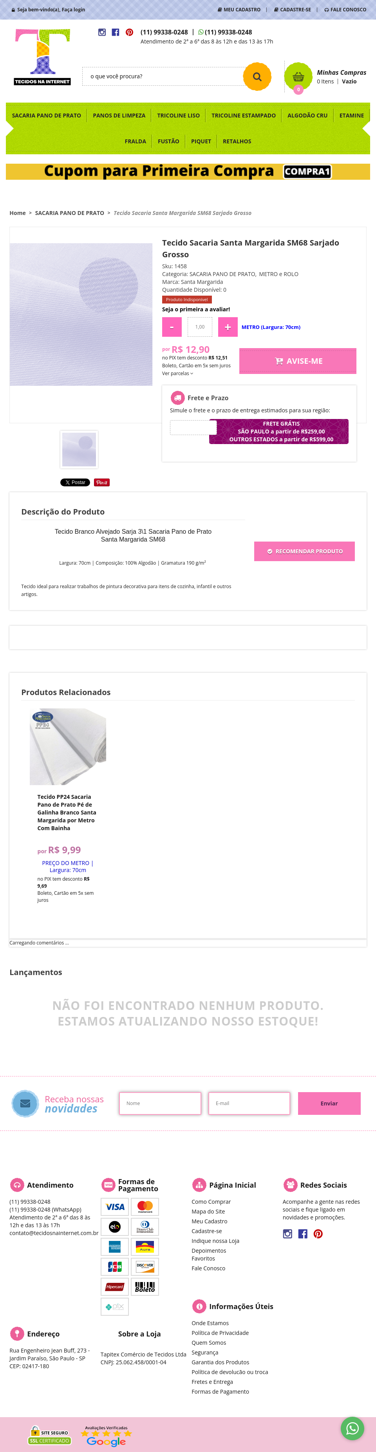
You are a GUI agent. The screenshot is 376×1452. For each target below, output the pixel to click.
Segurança (205, 1352)
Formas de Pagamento (220, 1391)
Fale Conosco (208, 1268)
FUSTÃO (168, 141)
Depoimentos (209, 1250)
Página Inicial (232, 1185)
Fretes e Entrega (212, 1381)
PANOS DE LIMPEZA (119, 115)
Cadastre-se (207, 1231)
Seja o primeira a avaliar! (196, 309)
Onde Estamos (210, 1323)
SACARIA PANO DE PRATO (46, 115)
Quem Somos (209, 1342)
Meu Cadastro (209, 1221)
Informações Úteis (241, 1306)
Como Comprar (211, 1201)
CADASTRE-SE (295, 9)
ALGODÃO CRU (307, 115)
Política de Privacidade (220, 1332)
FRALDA (135, 141)
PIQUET (201, 141)
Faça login (73, 9)
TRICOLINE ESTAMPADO (244, 115)
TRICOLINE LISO (178, 115)
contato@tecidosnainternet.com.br (53, 1233)
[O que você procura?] (257, 76)
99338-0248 (164, 32)
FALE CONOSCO (349, 9)
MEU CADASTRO (242, 9)
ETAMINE (352, 115)
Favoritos (203, 1258)
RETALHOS (237, 141)
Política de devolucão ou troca (230, 1372)
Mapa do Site (208, 1211)
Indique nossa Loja (215, 1240)
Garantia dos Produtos (220, 1362)
